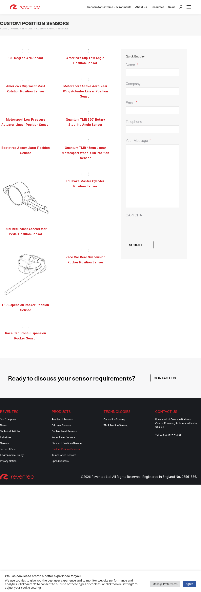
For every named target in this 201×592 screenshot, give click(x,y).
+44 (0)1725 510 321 (171, 435)
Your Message (138, 140)
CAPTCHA (134, 215)
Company (133, 83)
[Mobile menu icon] (188, 7)
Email (131, 102)
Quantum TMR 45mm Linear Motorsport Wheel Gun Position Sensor (85, 153)
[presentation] (156, 226)
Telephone (134, 121)
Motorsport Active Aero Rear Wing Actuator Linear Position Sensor (85, 91)
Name (132, 64)
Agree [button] (189, 584)
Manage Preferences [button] (165, 584)
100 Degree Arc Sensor (25, 58)
